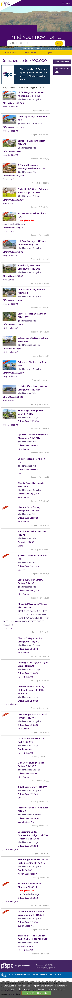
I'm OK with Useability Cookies (36, 993)
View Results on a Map (62, 70)
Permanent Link (62, 62)
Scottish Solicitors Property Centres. (37, 974)
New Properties (10, 52)
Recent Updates (30, 52)
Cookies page (44, 989)
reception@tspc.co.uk (48, 967)
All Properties (48, 52)
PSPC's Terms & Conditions (55, 48)
